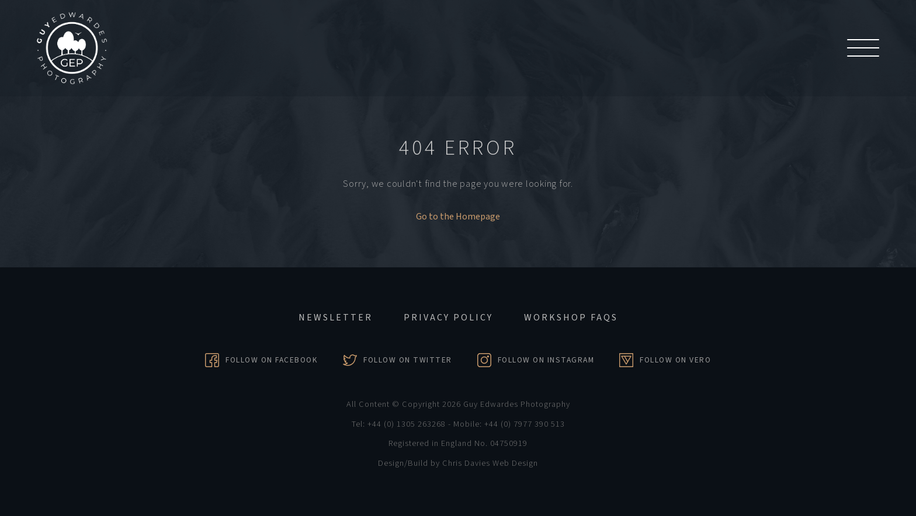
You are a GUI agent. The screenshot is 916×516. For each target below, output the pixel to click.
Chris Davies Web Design (490, 463)
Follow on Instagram (546, 359)
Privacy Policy (448, 317)
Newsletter (336, 317)
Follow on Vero (675, 359)
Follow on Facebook (271, 359)
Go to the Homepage (458, 216)
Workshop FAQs (571, 317)
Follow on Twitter (407, 359)
